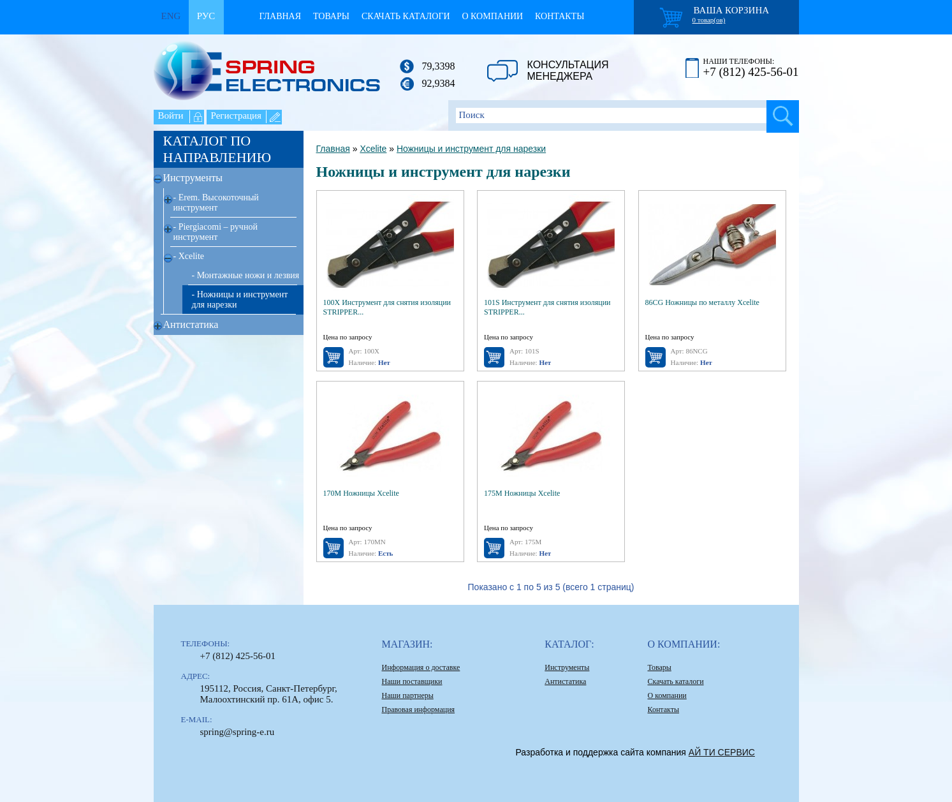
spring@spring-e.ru (237, 732)
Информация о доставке (421, 667)
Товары (331, 16)
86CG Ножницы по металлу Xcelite (702, 302)
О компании (493, 16)
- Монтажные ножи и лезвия (246, 275)
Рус (206, 16)
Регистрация (236, 115)
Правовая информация (418, 709)
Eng (171, 16)
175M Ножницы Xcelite (522, 493)
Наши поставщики (412, 681)
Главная (281, 16)
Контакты (559, 16)
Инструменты (193, 177)
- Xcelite (189, 256)
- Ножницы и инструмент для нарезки (240, 299)
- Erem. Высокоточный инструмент (216, 202)
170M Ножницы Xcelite (361, 493)
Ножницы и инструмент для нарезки (471, 149)
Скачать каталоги (406, 16)
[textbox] (623, 115)
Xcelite (373, 149)
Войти (171, 115)
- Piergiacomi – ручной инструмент (215, 232)
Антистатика (191, 324)
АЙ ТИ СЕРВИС (722, 752)
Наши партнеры (408, 695)
